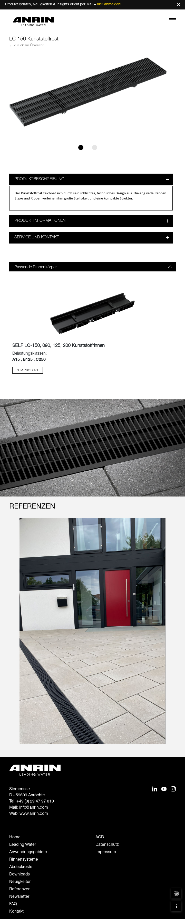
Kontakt (16, 912)
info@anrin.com (33, 808)
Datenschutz (107, 845)
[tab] (92, 266)
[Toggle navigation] (172, 21)
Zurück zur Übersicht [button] (28, 45)
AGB (99, 838)
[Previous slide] (12, 635)
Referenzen (20, 890)
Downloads (19, 875)
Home (15, 838)
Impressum (105, 852)
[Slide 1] (80, 147)
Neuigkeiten (20, 882)
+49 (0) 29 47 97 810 (35, 802)
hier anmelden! (109, 4)
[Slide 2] (94, 147)
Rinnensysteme (23, 860)
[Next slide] (172, 635)
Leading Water (22, 845)
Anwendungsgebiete (28, 852)
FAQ (13, 904)
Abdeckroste (20, 867)
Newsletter (19, 897)
